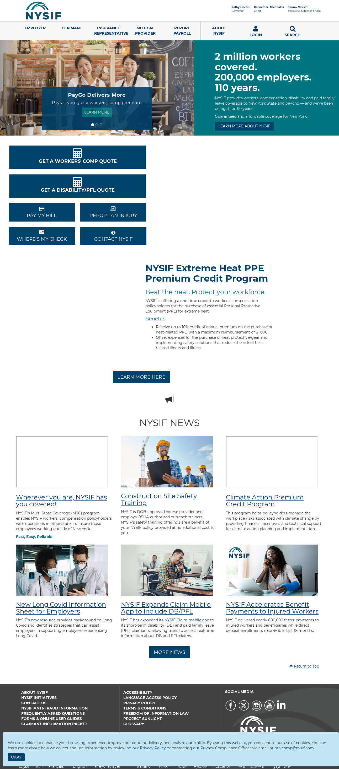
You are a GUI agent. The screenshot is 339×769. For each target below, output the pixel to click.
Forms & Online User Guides (51, 718)
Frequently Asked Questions (53, 713)
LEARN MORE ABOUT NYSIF (244, 126)
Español (222, 766)
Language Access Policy (150, 697)
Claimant (72, 28)
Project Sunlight (142, 718)
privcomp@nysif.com (294, 748)
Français (56, 766)
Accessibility (137, 692)
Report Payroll (182, 31)
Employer (35, 28)
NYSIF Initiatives (39, 697)
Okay (16, 757)
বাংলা (39, 766)
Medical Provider (145, 31)
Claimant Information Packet (54, 724)
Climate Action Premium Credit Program (265, 500)
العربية (24, 766)
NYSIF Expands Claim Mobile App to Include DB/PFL (166, 608)
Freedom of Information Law (156, 713)
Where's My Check (42, 236)
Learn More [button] (96, 112)
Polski (181, 766)
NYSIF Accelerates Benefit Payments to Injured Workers (272, 608)
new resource (43, 620)
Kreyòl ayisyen (108, 766)
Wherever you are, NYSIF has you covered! (61, 500)
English (80, 766)
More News (169, 652)
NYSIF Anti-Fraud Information (54, 708)
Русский (200, 766)
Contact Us (33, 703)
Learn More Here (141, 377)
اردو (277, 766)
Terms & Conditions (144, 708)
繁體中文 (257, 766)
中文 (242, 766)
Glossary (133, 724)
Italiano (144, 766)
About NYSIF (34, 692)
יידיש (287, 766)
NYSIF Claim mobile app (187, 620)
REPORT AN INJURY (113, 212)
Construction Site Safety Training (159, 499)
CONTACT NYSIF (113, 236)
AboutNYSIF (219, 31)
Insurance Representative (110, 31)
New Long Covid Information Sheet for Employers (61, 608)
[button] (14, 88)
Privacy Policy (139, 703)
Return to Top (304, 666)
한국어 (164, 766)
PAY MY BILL (42, 212)
